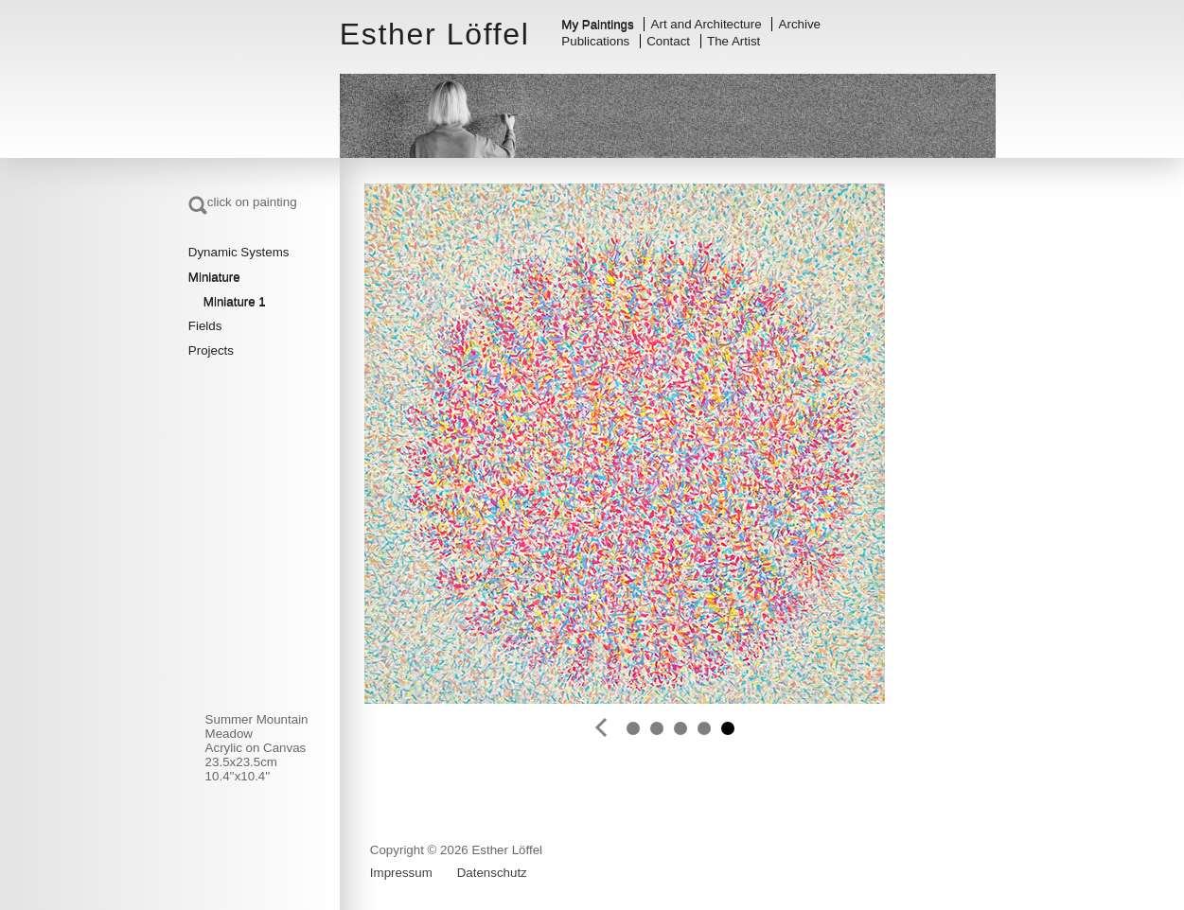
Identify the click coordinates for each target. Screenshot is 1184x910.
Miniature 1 (234, 301)
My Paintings (597, 24)
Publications (595, 41)
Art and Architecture (706, 24)
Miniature (214, 277)
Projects (211, 350)
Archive (800, 24)
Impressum (401, 873)
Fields (205, 326)
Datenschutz (492, 873)
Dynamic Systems (239, 252)
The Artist (733, 41)
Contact (668, 41)
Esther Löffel (435, 34)
